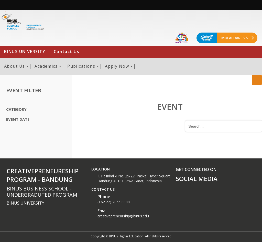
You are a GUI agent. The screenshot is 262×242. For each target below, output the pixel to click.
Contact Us (66, 51)
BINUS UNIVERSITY (25, 51)
